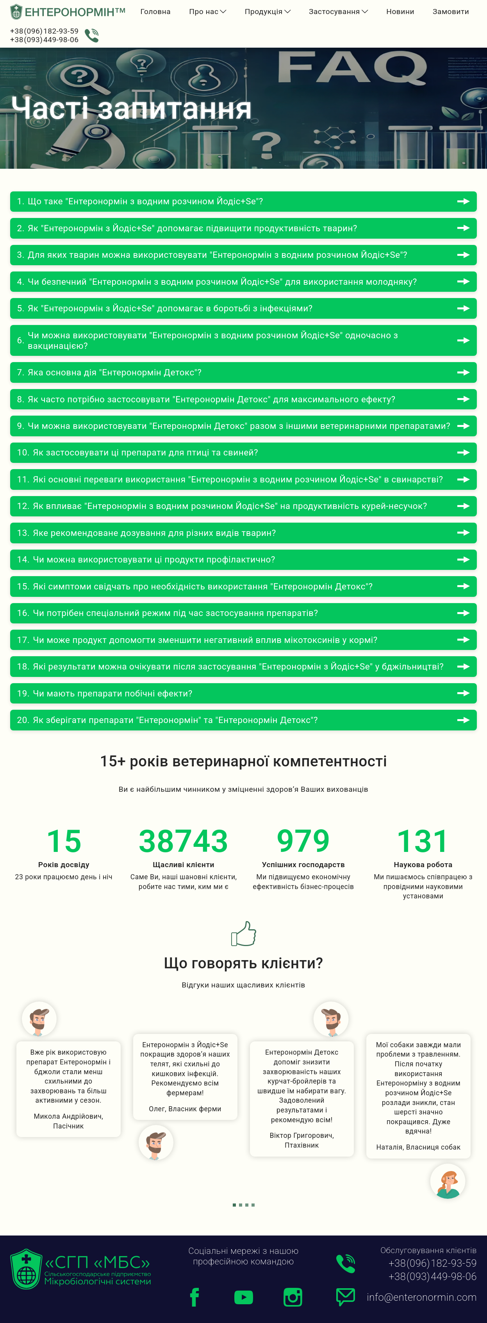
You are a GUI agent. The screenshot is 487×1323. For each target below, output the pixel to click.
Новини (400, 11)
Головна (156, 11)
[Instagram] (293, 1297)
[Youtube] (243, 1297)
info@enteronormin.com (422, 1298)
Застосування (334, 11)
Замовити (451, 11)
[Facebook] (194, 1297)
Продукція (264, 11)
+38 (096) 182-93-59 (44, 31)
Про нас (203, 11)
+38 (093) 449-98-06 (44, 39)
